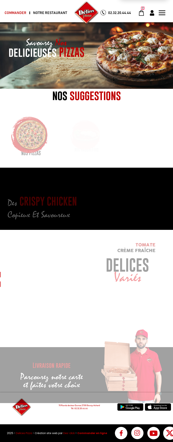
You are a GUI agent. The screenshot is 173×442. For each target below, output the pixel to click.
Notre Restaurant (50, 13)
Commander (15, 13)
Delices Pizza (24, 433)
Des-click (69, 433)
